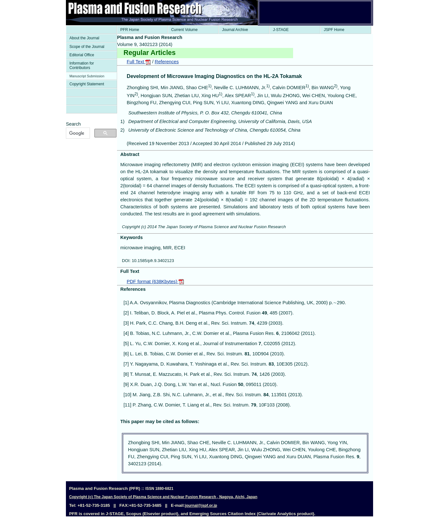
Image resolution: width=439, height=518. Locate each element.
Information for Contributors (81, 65)
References (167, 61)
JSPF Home (334, 29)
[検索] (77, 133)
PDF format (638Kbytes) (155, 281)
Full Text (139, 61)
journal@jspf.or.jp (201, 505)
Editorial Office (81, 55)
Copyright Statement (86, 84)
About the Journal (84, 38)
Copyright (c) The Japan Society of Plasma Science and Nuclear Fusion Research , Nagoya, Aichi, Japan (163, 497)
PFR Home (129, 29)
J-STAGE (281, 29)
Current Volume (184, 29)
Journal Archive (235, 29)
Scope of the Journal (86, 46)
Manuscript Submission (86, 76)
